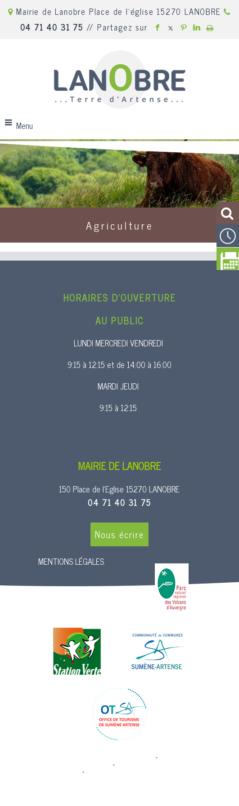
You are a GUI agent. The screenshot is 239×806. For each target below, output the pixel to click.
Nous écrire (119, 534)
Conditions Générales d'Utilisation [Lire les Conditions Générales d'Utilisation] (135, 771)
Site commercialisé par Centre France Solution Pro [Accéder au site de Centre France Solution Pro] (81, 757)
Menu (24, 125)
